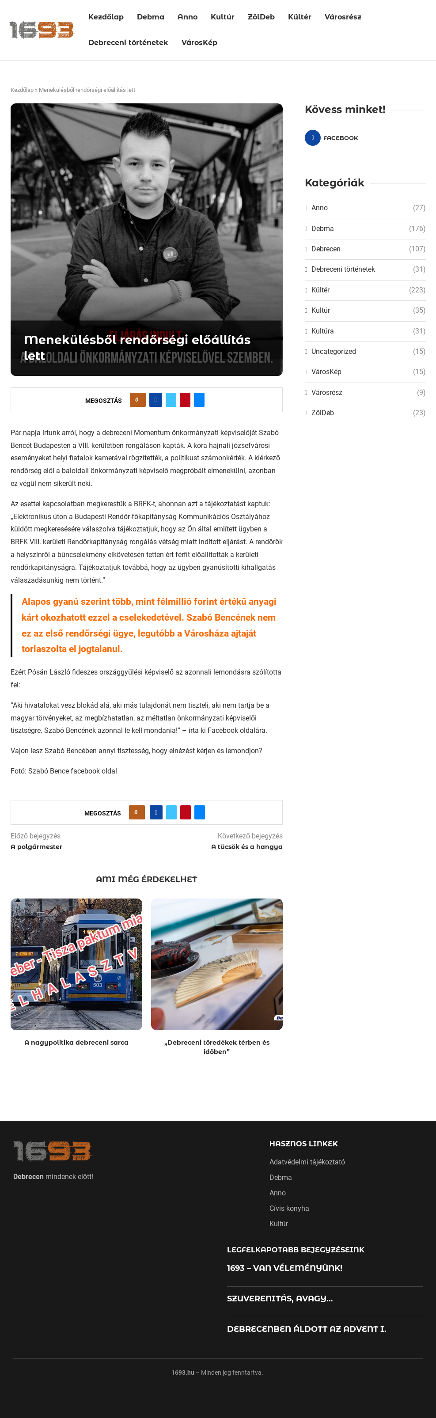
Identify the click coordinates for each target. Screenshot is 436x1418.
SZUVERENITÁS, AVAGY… (280, 1299)
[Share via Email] (199, 400)
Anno (187, 17)
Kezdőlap (106, 17)
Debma (150, 17)
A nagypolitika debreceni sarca (76, 1042)
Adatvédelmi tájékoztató (307, 1162)
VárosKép (199, 42)
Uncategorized (368, 351)
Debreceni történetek (128, 42)
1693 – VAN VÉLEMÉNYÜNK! (284, 1268)
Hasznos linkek (303, 1144)
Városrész (343, 17)
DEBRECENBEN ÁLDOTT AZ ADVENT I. (307, 1329)
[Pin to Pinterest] (185, 400)
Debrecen (368, 249)
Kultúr (223, 17)
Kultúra (368, 331)
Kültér (299, 17)
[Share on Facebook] (155, 400)
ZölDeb (261, 17)
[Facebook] (334, 138)
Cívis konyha (289, 1208)
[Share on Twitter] (171, 400)
